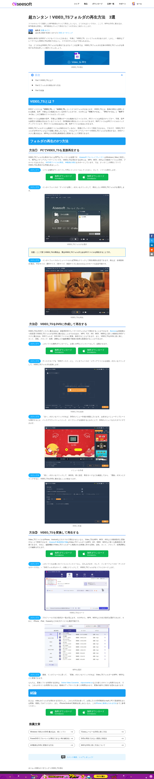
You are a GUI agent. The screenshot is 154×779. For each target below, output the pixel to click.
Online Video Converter (70, 683)
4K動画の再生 (70, 162)
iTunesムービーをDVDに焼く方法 (94, 732)
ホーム (31, 768)
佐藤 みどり (45, 30)
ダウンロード (97, 4)
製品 (85, 4)
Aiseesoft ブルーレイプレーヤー (91, 157)
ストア (76, 4)
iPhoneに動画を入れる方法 (106, 703)
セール (136, 3)
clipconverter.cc (87, 683)
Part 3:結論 (39, 90)
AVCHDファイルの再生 (54, 162)
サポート (122, 4)
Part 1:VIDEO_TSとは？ (44, 80)
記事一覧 (110, 4)
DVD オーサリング (66, 33)
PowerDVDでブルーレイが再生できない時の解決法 (50, 738)
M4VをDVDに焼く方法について (93, 745)
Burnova (113, 331)
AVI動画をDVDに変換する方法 (41, 745)
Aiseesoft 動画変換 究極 (58, 542)
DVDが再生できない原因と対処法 (94, 738)
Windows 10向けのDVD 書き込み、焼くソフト (48, 732)
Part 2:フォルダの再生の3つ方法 (47, 85)
